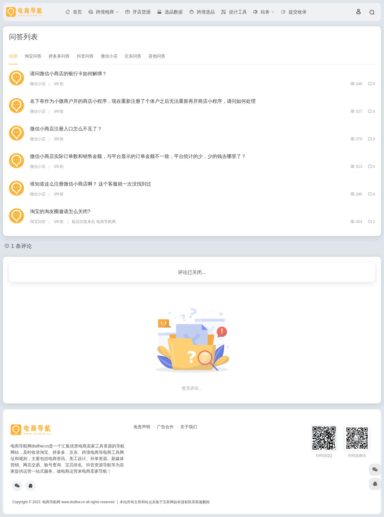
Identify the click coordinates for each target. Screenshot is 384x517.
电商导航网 (106, 221)
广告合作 (165, 426)
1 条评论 (21, 246)
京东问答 (132, 56)
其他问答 (156, 56)
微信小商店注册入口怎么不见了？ (66, 128)
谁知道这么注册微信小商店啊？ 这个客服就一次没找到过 (90, 183)
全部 (13, 56)
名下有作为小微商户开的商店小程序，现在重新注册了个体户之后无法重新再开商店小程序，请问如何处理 (143, 101)
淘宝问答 (33, 56)
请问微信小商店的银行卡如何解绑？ (68, 73)
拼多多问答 (59, 56)
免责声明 (142, 426)
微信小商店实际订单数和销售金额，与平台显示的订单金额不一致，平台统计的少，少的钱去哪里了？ (138, 156)
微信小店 (109, 56)
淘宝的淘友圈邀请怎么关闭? (60, 211)
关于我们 (188, 426)
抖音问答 (85, 56)
